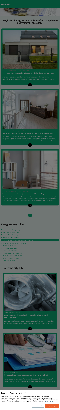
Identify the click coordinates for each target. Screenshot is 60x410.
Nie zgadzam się (38, 406)
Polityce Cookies (49, 401)
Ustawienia (26, 406)
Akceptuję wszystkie (52, 406)
